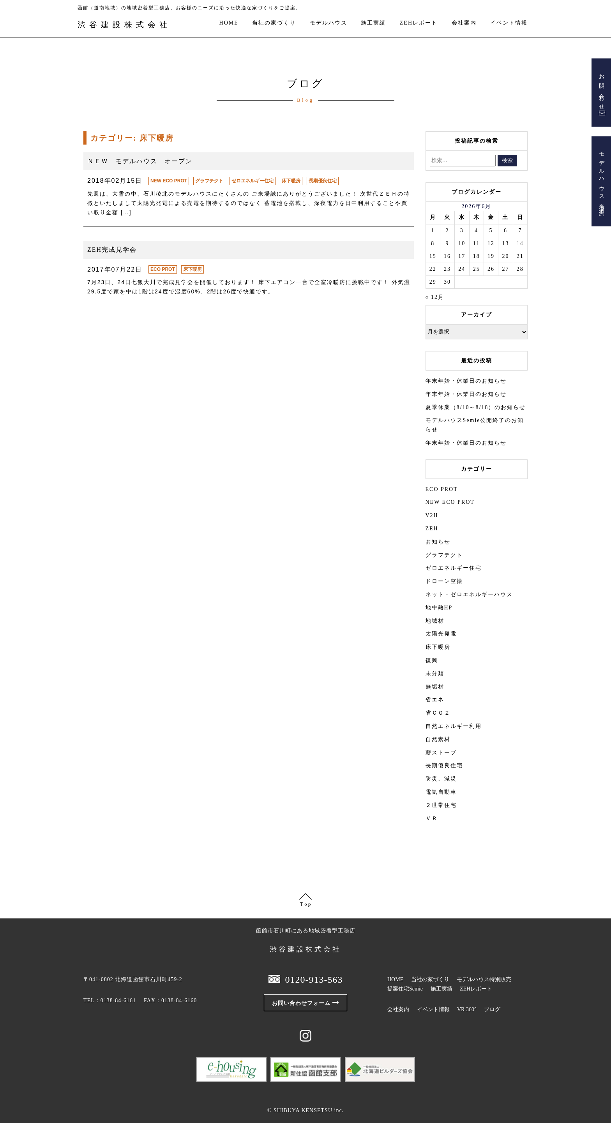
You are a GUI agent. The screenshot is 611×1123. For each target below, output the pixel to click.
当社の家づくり (274, 23)
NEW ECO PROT (168, 181)
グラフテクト (209, 181)
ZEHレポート (419, 23)
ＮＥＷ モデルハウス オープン (139, 161)
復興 (432, 660)
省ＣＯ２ (438, 713)
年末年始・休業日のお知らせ (466, 381)
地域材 (435, 621)
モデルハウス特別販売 (484, 979)
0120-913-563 (314, 980)
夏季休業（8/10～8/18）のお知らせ (476, 407)
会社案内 (464, 23)
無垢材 (435, 687)
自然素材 (438, 739)
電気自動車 (441, 792)
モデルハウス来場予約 (601, 178)
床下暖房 (291, 181)
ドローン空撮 (444, 581)
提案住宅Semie (405, 989)
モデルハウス (328, 23)
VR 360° (467, 1009)
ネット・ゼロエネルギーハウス (469, 594)
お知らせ (438, 542)
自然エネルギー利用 (454, 726)
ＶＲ (432, 818)
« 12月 (435, 297)
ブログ (492, 1009)
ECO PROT (162, 269)
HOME (228, 23)
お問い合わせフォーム (301, 1003)
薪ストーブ (441, 753)
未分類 (435, 673)
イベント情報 (509, 23)
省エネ (435, 700)
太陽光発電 (441, 634)
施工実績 (373, 23)
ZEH (432, 528)
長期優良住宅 (323, 181)
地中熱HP (439, 608)
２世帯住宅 (441, 805)
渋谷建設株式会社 (124, 24)
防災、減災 (441, 779)
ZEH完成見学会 (112, 249)
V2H (432, 515)
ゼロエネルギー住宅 (252, 181)
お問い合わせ (601, 89)
